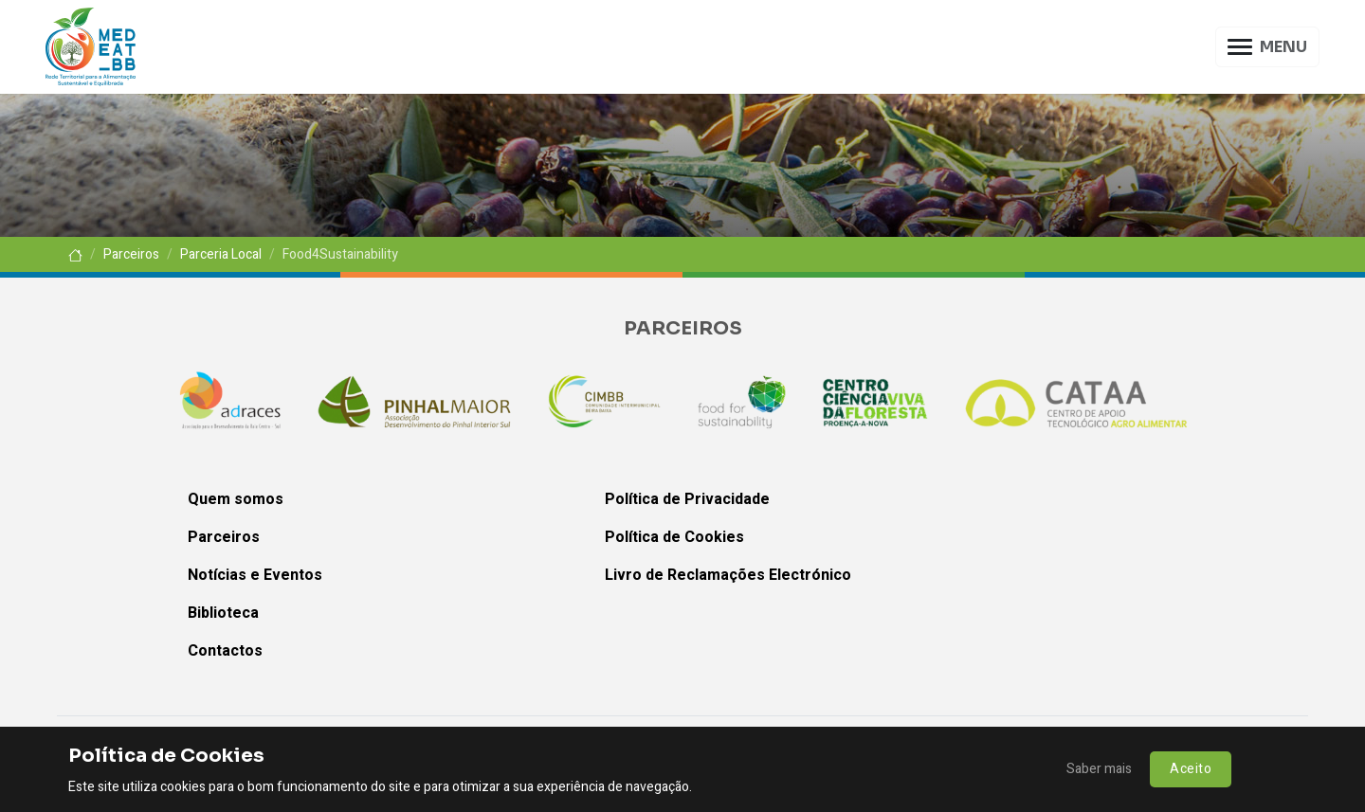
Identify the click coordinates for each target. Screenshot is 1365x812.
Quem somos (235, 499)
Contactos (225, 651)
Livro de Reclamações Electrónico (728, 575)
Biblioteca (223, 613)
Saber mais (1099, 769)
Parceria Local (221, 254)
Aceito (1190, 769)
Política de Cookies (674, 537)
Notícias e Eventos (255, 575)
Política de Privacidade (687, 499)
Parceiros (131, 254)
